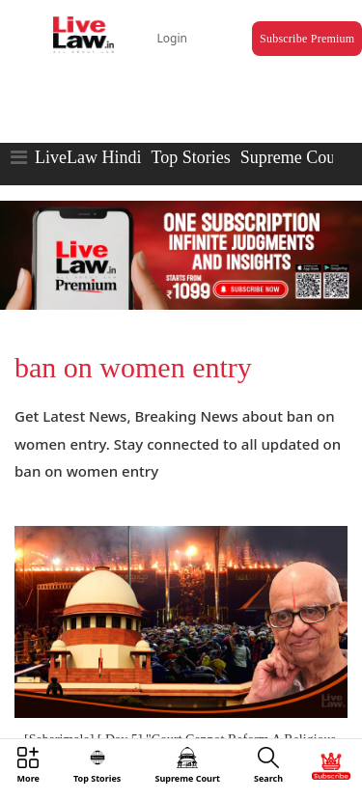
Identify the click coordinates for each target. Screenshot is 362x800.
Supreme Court (293, 157)
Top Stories (190, 157)
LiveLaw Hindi (88, 157)
